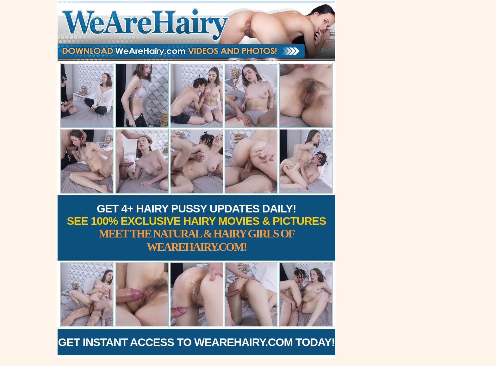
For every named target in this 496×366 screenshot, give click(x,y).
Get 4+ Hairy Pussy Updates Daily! (196, 227)
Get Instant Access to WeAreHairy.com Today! (196, 342)
